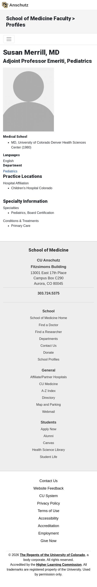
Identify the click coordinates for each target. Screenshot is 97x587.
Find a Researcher (48, 332)
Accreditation (48, 526)
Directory (48, 397)
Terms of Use (48, 511)
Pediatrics (10, 171)
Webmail (48, 411)
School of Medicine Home (48, 318)
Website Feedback (48, 488)
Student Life (48, 457)
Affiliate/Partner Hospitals (48, 377)
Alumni (48, 436)
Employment (48, 533)
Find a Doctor (48, 325)
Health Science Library (48, 449)
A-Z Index (48, 391)
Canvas (48, 443)
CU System (48, 496)
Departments (48, 338)
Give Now (48, 541)
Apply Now (48, 429)
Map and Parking (48, 404)
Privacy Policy (48, 503)
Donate (48, 352)
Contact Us (48, 345)
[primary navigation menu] (9, 39)
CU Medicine (48, 384)
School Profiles (48, 359)
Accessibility (48, 518)
